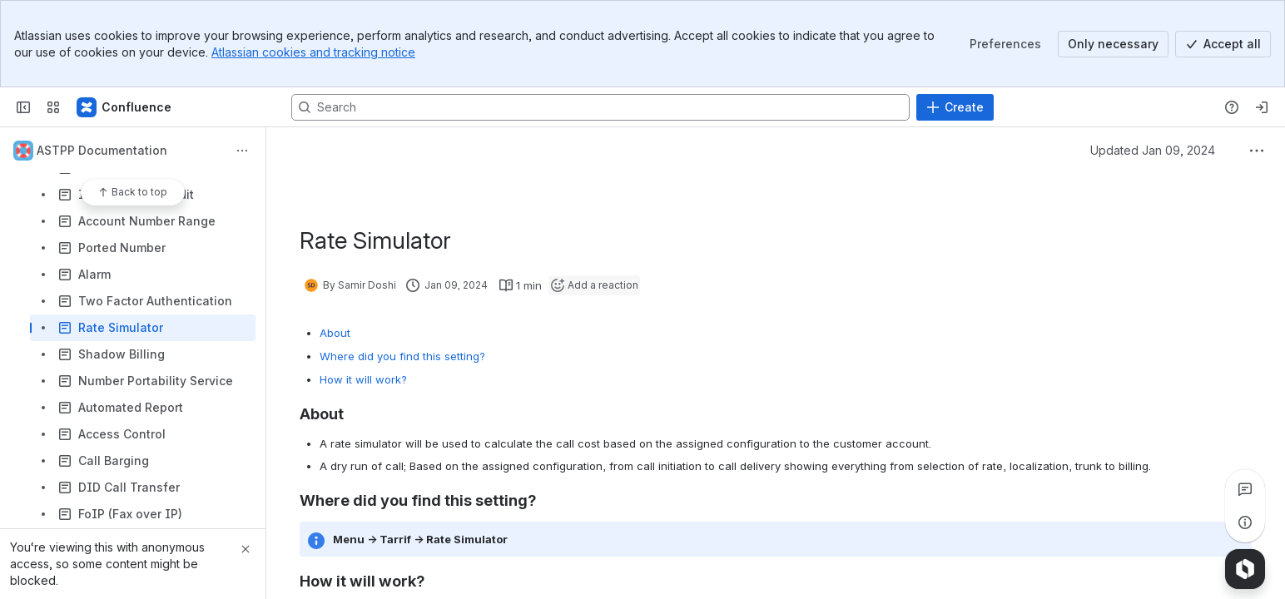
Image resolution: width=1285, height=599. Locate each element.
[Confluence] (124, 107)
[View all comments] (1245, 489)
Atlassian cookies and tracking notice (313, 52)
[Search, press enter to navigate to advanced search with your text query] (600, 107)
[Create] (955, 107)
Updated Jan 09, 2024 (1152, 150)
